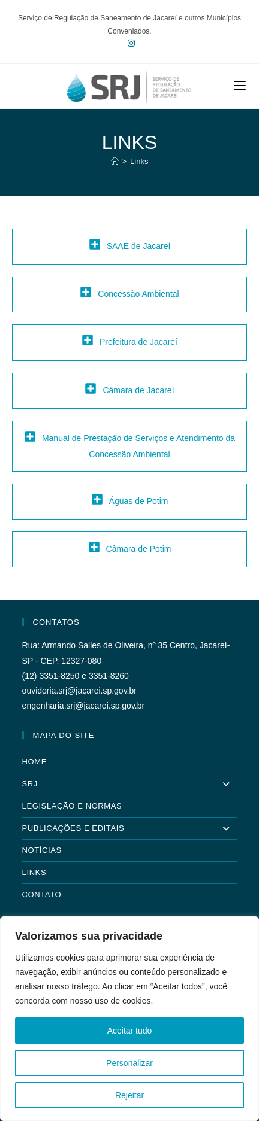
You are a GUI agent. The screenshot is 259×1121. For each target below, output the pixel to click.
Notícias (42, 850)
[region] (129, 1018)
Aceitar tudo (129, 1030)
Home (34, 761)
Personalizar (129, 1063)
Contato (42, 894)
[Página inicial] (115, 161)
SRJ (129, 784)
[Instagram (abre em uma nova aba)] (129, 43)
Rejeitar (129, 1095)
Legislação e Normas (72, 805)
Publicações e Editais (129, 828)
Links (139, 161)
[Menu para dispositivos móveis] (240, 85)
